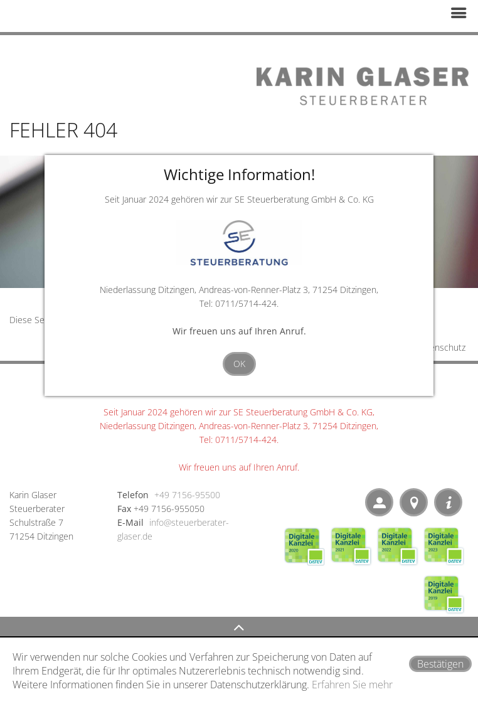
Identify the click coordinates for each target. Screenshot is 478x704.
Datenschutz (440, 347)
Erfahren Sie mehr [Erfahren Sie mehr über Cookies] (352, 684)
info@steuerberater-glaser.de (173, 529)
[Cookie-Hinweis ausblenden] (440, 664)
